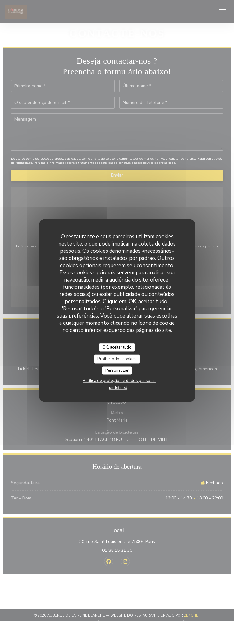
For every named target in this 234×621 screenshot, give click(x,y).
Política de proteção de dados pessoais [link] (119, 381)
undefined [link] (118, 388)
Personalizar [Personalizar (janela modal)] (117, 370)
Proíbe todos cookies (117, 359)
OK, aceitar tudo (117, 347)
